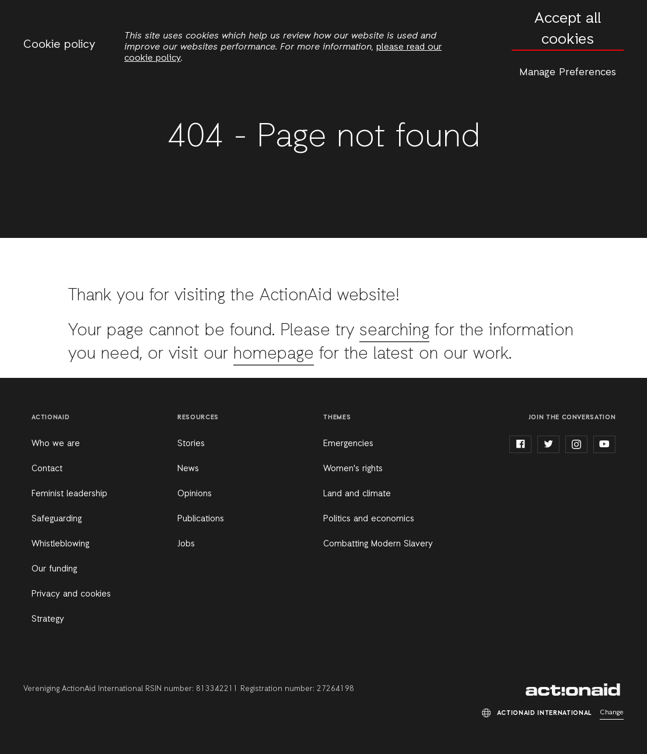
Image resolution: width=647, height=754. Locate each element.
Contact (47, 469)
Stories (191, 444)
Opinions (194, 494)
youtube (604, 444)
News (188, 469)
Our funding (54, 569)
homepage (273, 354)
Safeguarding (57, 519)
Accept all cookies (567, 29)
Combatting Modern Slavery (378, 544)
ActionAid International (575, 689)
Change (612, 712)
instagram (576, 444)
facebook (520, 444)
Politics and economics (368, 519)
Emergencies (348, 444)
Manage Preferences (567, 72)
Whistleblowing (60, 544)
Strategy (48, 619)
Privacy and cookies (71, 594)
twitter (548, 444)
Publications (200, 519)
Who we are (56, 444)
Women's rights (353, 469)
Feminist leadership (69, 494)
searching (394, 331)
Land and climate (357, 494)
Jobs (186, 544)
